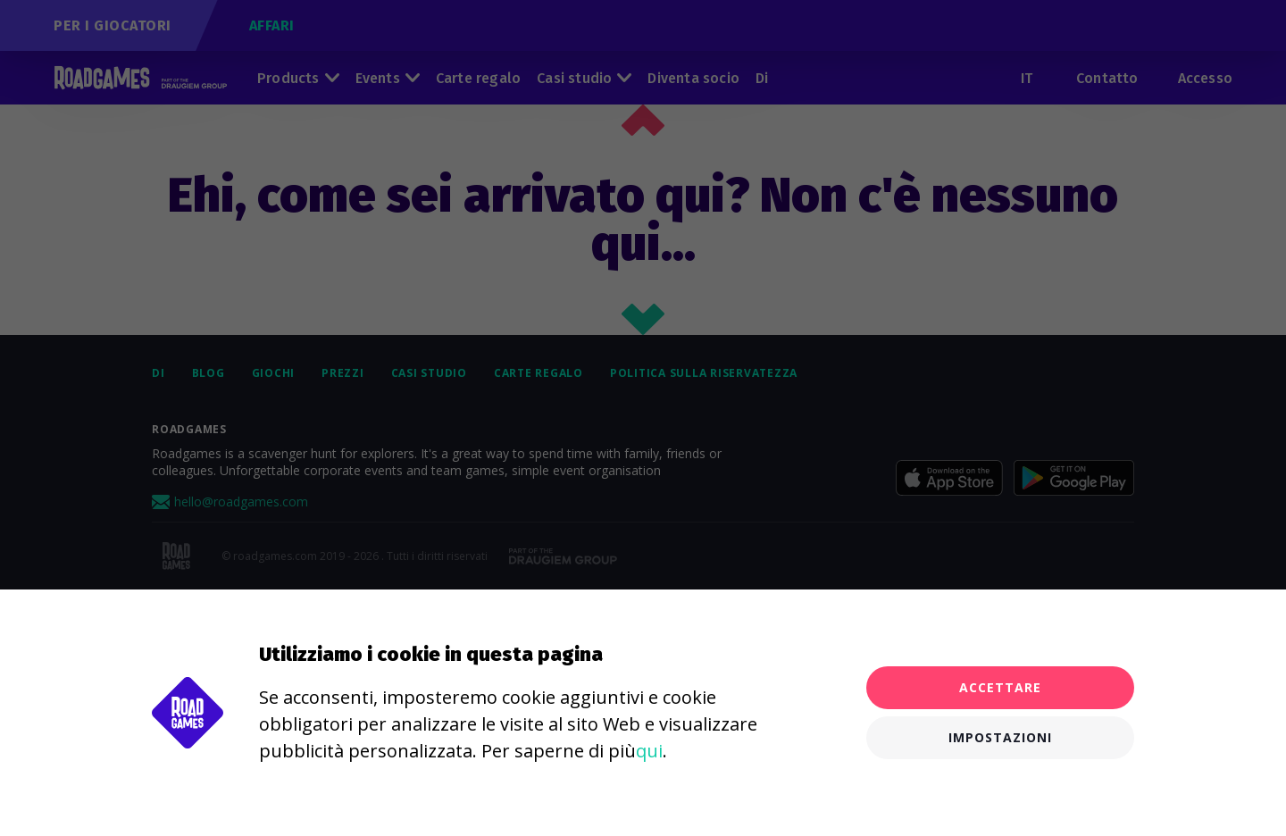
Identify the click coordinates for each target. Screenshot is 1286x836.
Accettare (1000, 687)
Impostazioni (1000, 737)
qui (649, 751)
